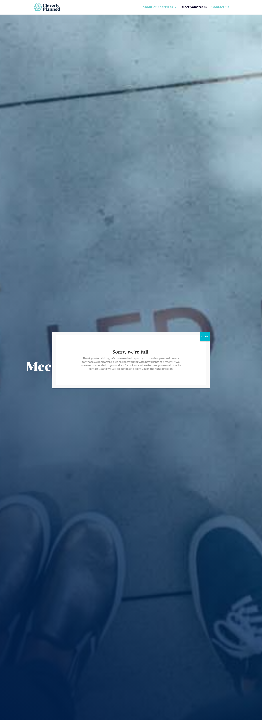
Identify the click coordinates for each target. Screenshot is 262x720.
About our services (157, 7)
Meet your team (194, 7)
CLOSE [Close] (204, 336)
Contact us (220, 7)
